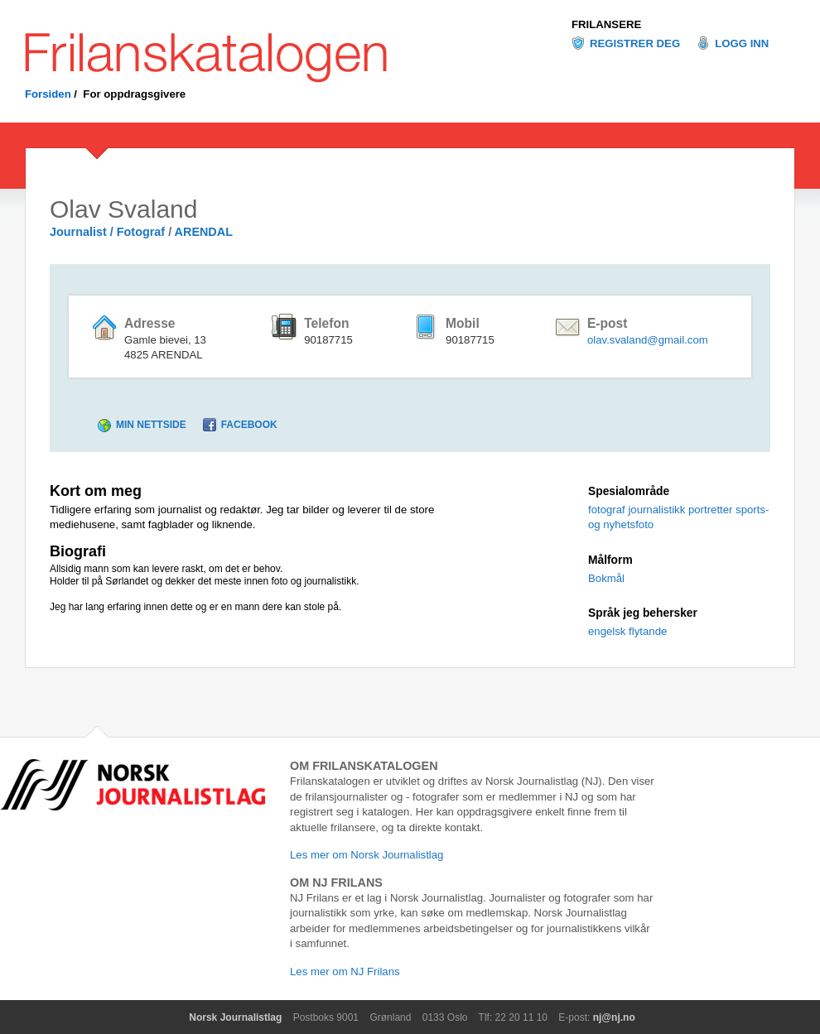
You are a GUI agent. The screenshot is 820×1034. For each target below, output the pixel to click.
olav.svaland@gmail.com (647, 340)
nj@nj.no (614, 1017)
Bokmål (606, 578)
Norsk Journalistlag (235, 1017)
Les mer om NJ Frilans (345, 971)
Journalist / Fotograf (107, 231)
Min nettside (151, 424)
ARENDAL (204, 231)
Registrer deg (635, 43)
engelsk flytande (627, 631)
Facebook (249, 424)
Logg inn (742, 43)
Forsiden (48, 94)
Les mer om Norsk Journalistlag (366, 855)
